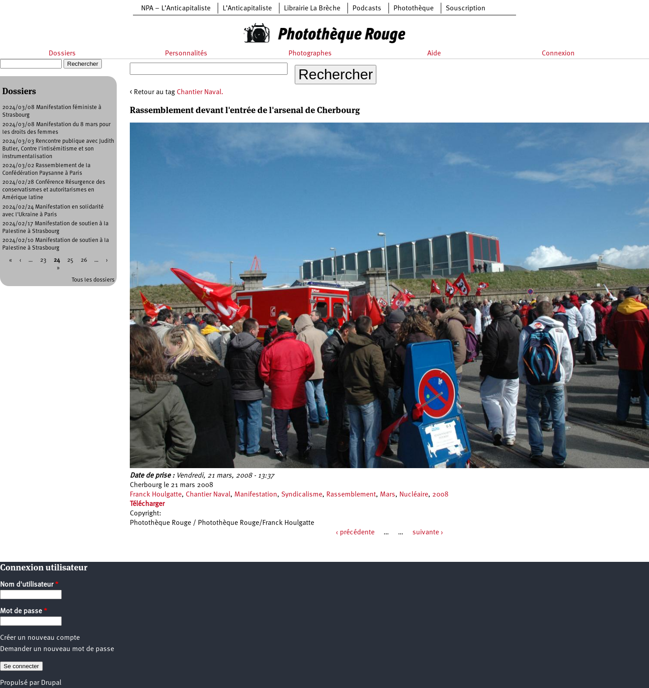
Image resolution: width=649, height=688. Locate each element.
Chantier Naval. (200, 92)
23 (43, 260)
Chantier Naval (208, 494)
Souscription (465, 8)
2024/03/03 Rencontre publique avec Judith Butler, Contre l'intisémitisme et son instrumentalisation (58, 148)
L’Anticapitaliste (247, 8)
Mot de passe (23, 611)
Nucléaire (413, 494)
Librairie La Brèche (312, 8)
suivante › (427, 532)
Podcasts (366, 8)
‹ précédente (355, 532)
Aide (434, 53)
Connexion (558, 53)
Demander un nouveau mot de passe (57, 649)
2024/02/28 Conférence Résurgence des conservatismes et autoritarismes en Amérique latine (53, 189)
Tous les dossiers (93, 280)
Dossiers (62, 53)
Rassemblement (351, 494)
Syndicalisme (301, 494)
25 (70, 260)
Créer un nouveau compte (40, 638)
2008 (440, 494)
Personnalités (186, 53)
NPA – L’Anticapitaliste (175, 8)
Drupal (51, 683)
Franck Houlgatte (156, 494)
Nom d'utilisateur (29, 584)
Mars (387, 494)
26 (84, 260)
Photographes (310, 53)
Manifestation (255, 494)
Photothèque (413, 8)
